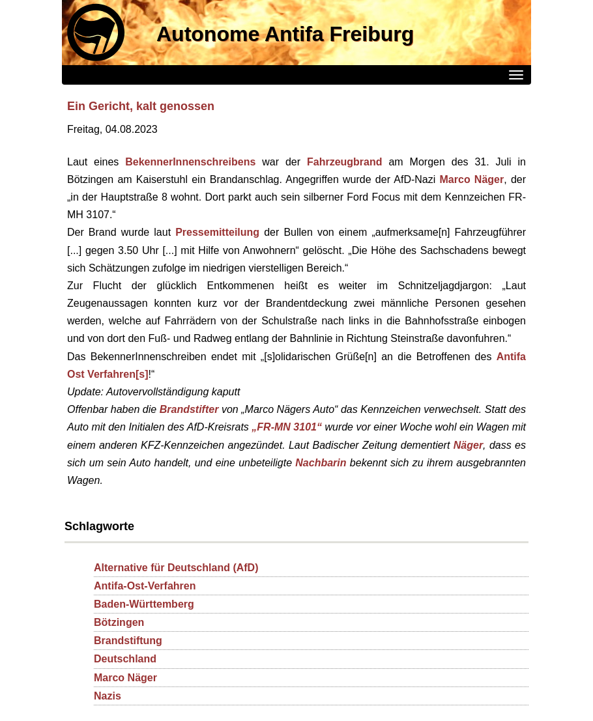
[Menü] (516, 75)
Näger (468, 445)
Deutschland (125, 658)
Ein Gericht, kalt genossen (140, 106)
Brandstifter (189, 409)
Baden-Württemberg (144, 604)
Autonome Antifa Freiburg (285, 34)
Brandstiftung (128, 640)
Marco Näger (472, 179)
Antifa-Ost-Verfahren (144, 585)
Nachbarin (320, 462)
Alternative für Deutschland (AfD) (176, 567)
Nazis (107, 695)
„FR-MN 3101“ (287, 426)
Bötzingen (119, 622)
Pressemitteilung (217, 232)
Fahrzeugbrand (345, 161)
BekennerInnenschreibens (190, 161)
